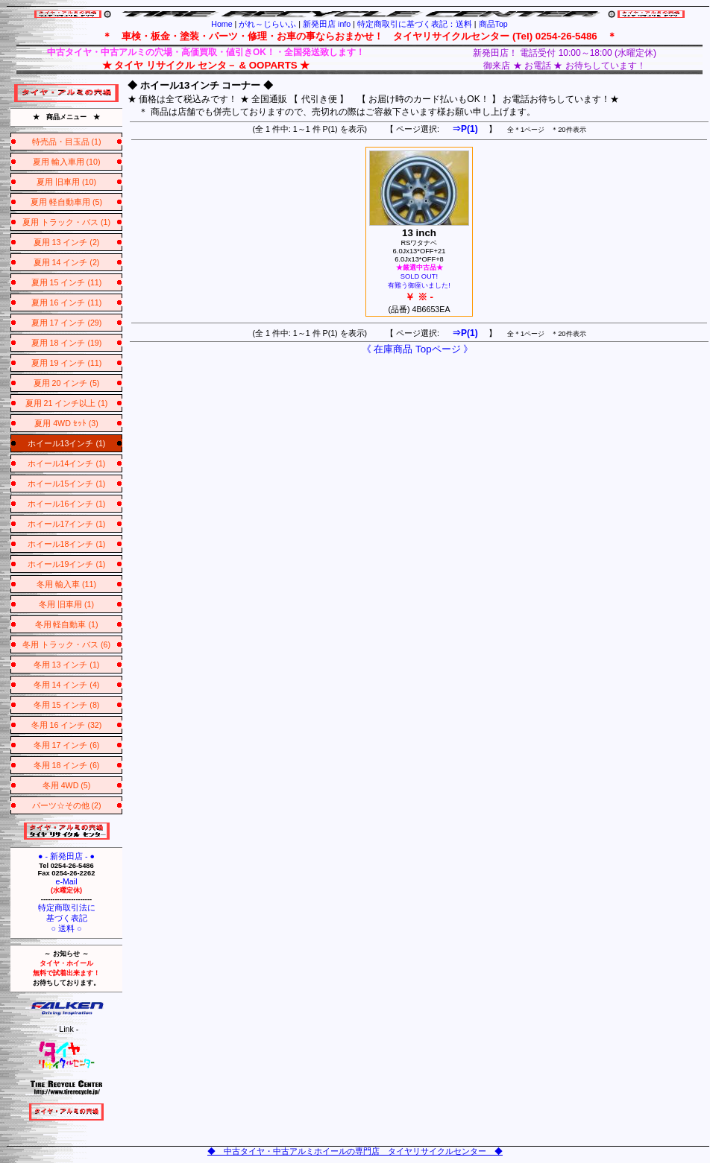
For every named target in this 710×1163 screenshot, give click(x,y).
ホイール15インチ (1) (67, 483)
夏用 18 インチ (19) (66, 342)
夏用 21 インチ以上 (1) (66, 403)
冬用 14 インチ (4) (67, 684)
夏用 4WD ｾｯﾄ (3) (66, 423)
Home (221, 23)
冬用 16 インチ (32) (66, 724)
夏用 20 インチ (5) (67, 382)
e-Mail (66, 881)
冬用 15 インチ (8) (67, 704)
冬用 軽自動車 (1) (66, 624)
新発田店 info (327, 23)
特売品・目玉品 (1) (66, 141)
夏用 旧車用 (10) (66, 181)
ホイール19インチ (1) (67, 564)
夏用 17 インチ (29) (66, 322)
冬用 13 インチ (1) (67, 664)
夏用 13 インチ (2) (67, 242)
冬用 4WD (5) (67, 785)
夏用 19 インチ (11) (66, 362)
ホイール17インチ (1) (67, 523)
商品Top (493, 23)
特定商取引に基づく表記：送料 (414, 23)
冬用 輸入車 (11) (66, 584)
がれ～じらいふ (267, 23)
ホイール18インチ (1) (67, 543)
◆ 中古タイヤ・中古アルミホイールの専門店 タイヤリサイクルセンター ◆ (355, 1151)
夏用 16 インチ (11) (66, 302)
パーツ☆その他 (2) (66, 805)
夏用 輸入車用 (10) (67, 161)
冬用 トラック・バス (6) (66, 644)
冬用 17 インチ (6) (67, 745)
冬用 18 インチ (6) (67, 765)
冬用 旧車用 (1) (66, 604)
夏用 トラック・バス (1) (66, 222)
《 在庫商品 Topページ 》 (418, 349)
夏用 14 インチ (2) (67, 262)
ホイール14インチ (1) (67, 463)
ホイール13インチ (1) (67, 443)
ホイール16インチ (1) (67, 503)
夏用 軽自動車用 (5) (66, 201)
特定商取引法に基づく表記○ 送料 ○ (66, 918)
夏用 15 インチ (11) (66, 282)
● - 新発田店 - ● (66, 856)
